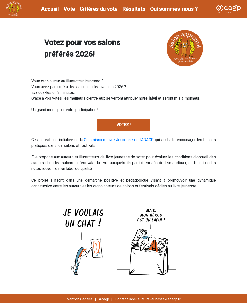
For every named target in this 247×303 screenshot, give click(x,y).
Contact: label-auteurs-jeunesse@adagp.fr (148, 299)
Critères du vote (98, 9)
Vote (69, 9)
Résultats (133, 9)
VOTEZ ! (124, 124)
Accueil (50, 9)
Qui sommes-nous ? (174, 9)
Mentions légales (80, 299)
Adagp (104, 299)
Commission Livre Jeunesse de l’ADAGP (119, 139)
